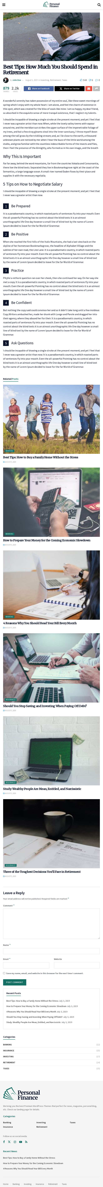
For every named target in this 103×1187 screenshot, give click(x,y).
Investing (44, 80)
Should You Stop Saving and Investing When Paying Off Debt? (45, 706)
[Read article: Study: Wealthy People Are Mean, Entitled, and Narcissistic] (51, 751)
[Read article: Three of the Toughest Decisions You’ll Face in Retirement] (51, 834)
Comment (9, 906)
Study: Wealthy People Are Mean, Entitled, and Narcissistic (42, 789)
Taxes (64, 80)
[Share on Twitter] (70, 89)
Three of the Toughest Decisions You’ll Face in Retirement (41, 872)
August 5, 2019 (31, 80)
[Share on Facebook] (39, 89)
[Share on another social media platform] (96, 89)
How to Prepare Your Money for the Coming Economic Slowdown (46, 541)
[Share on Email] (88, 89)
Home (5, 1184)
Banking (9, 451)
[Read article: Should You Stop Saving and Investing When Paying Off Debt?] (51, 668)
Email (7, 959)
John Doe (16, 80)
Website (58, 959)
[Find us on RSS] (26, 1142)
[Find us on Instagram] (15, 1142)
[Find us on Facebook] (4, 1142)
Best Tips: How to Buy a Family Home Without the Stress (40, 458)
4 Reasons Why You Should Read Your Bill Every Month (40, 623)
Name (7, 945)
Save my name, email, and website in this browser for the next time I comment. (44, 973)
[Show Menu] (3, 4)
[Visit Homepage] (51, 5)
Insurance (11, 700)
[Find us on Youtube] (20, 1142)
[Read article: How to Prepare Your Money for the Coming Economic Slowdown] (51, 502)
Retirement (55, 80)
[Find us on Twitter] (9, 1142)
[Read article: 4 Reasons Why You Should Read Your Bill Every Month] (51, 585)
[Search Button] (99, 4)
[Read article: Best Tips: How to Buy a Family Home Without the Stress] (51, 419)
